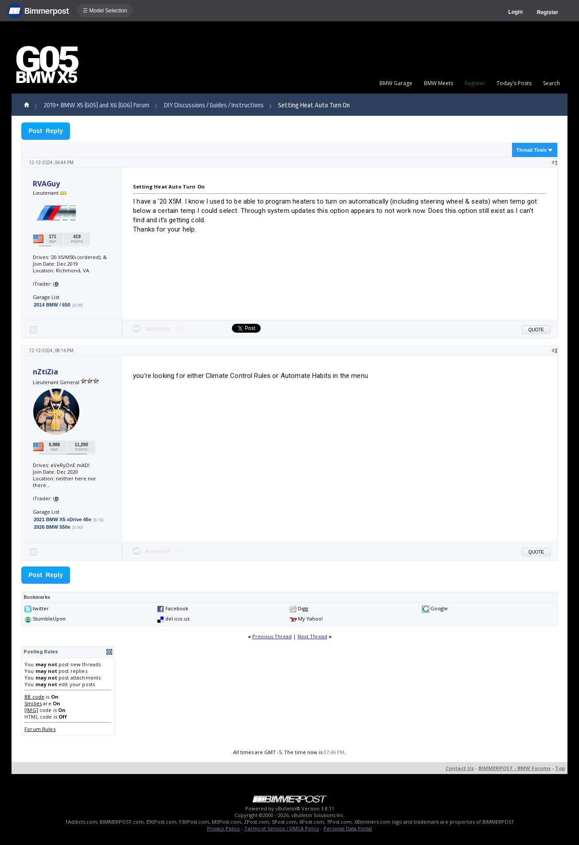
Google (439, 608)
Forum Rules (39, 729)
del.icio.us (177, 618)
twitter (41, 608)
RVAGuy (46, 184)
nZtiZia (45, 372)
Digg (303, 608)
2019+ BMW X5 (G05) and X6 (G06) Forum (96, 105)
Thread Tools (531, 150)
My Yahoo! (310, 618)
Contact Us (460, 768)
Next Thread (312, 636)
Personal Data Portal (348, 828)
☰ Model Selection (105, 11)
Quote (536, 329)
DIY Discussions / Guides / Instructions (214, 105)
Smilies (33, 703)
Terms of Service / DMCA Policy (281, 828)
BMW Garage (395, 83)
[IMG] (31, 710)
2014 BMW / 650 (52, 304)
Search (551, 83)
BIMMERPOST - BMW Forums (514, 768)
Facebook (176, 608)
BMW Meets (438, 83)
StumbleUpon (49, 618)
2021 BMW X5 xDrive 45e (62, 519)
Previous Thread (272, 636)
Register (547, 12)
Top (560, 768)
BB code (34, 696)
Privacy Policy (223, 828)
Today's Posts (514, 83)
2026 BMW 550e (52, 527)
